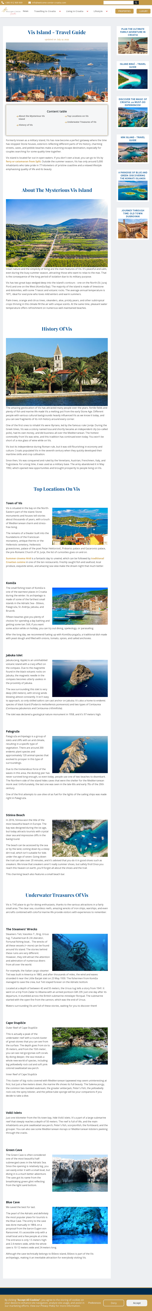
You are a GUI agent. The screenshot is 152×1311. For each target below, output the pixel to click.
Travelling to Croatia (45, 11)
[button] (46, 11)
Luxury (144, 11)
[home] (11, 11)
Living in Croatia (74, 11)
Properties (124, 11)
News (25, 11)
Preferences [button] (94, 1303)
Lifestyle (98, 11)
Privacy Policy (48, 1306)
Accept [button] (137, 1303)
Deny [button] (114, 1303)
